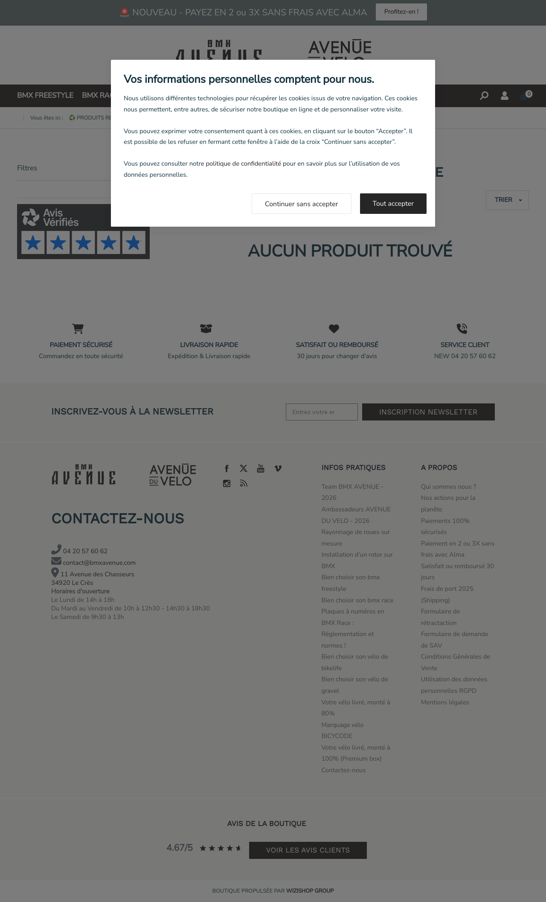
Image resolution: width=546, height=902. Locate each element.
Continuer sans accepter (301, 204)
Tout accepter (393, 203)
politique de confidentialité (243, 164)
